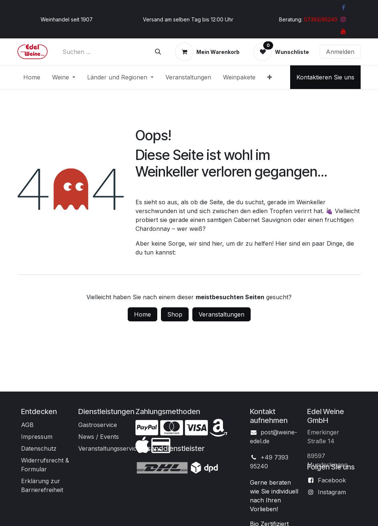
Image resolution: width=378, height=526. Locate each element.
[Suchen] (158, 51)
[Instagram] (343, 19)
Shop (174, 314)
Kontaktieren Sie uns (325, 77)
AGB (27, 424)
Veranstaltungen (221, 314)
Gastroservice (97, 424)
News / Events (98, 436)
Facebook (332, 480)
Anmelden (340, 51)
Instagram (332, 492)
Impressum (36, 436)
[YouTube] (343, 31)
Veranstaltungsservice (109, 448)
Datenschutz (38, 448)
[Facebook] (343, 7)
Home (142, 314)
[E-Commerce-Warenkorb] (207, 52)
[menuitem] (31, 77)
